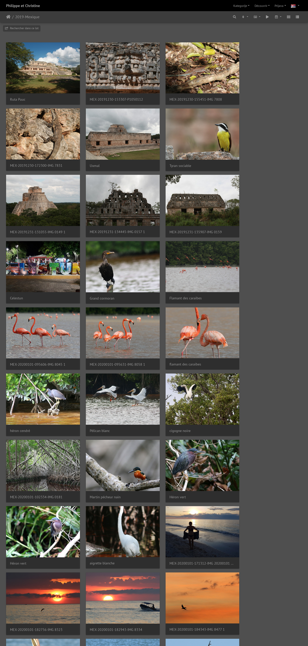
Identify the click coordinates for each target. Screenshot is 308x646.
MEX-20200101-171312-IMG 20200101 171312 (267, 413)
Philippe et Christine (23, 5)
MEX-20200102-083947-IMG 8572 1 (113, 539)
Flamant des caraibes (252, 223)
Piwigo (161, 638)
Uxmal (15, 160)
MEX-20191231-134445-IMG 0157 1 (264, 160)
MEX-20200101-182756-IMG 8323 (36, 476)
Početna (8, 17)
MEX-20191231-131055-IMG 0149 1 (188, 160)
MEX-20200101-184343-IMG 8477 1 (188, 476)
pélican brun (245, 476)
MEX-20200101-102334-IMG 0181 (187, 350)
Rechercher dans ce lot (21, 28)
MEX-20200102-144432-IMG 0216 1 (113, 602)
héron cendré (246, 286)
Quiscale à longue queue (180, 539)
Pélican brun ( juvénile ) (28, 540)
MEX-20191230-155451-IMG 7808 (187, 96)
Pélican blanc (20, 350)
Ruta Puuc (17, 96)
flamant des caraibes (176, 286)
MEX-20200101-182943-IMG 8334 (111, 476)
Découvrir (261, 6)
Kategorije (240, 6)
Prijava (279, 6)
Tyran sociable (96, 160)
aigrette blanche (173, 413)
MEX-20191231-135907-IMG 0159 (36, 223)
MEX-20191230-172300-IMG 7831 (262, 96)
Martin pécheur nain (251, 350)
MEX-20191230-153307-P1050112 (112, 96)
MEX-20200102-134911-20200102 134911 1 (267, 539)
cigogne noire (95, 350)
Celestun (91, 223)
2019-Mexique (27, 16)
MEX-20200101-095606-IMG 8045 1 (37, 286)
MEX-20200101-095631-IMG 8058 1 (113, 286)
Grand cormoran (173, 223)
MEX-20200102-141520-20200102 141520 (41, 603)
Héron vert (18, 413)
